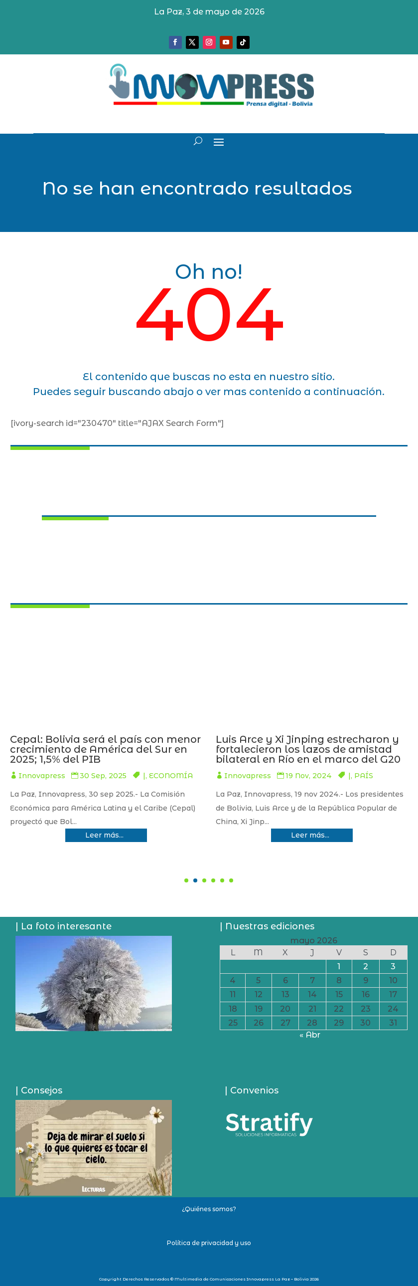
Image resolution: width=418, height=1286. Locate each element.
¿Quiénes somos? (209, 1209)
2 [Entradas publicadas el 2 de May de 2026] (365, 966)
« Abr (309, 1035)
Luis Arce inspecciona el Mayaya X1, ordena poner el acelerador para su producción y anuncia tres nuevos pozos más (111, 754)
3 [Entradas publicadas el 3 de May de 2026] (393, 966)
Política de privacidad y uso (209, 1243)
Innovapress (48, 785)
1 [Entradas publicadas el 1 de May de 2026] (338, 966)
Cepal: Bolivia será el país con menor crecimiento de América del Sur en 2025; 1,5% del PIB (317, 749)
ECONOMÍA (175, 785)
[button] (186, 880)
